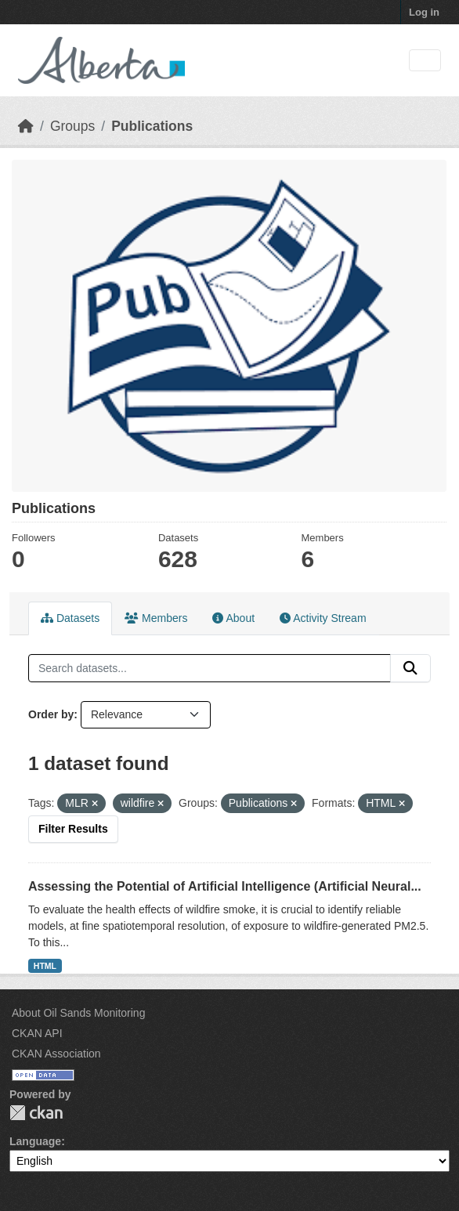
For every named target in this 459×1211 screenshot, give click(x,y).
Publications (152, 126)
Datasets (70, 618)
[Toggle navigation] (425, 60)
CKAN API (37, 1033)
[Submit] (410, 668)
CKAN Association (56, 1053)
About (233, 618)
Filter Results (73, 828)
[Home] (26, 126)
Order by (51, 714)
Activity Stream (323, 618)
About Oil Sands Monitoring (78, 1013)
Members (156, 618)
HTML (45, 966)
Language (35, 1141)
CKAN (36, 1112)
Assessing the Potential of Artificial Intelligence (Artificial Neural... (224, 886)
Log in (424, 12)
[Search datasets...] (209, 668)
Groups (72, 126)
